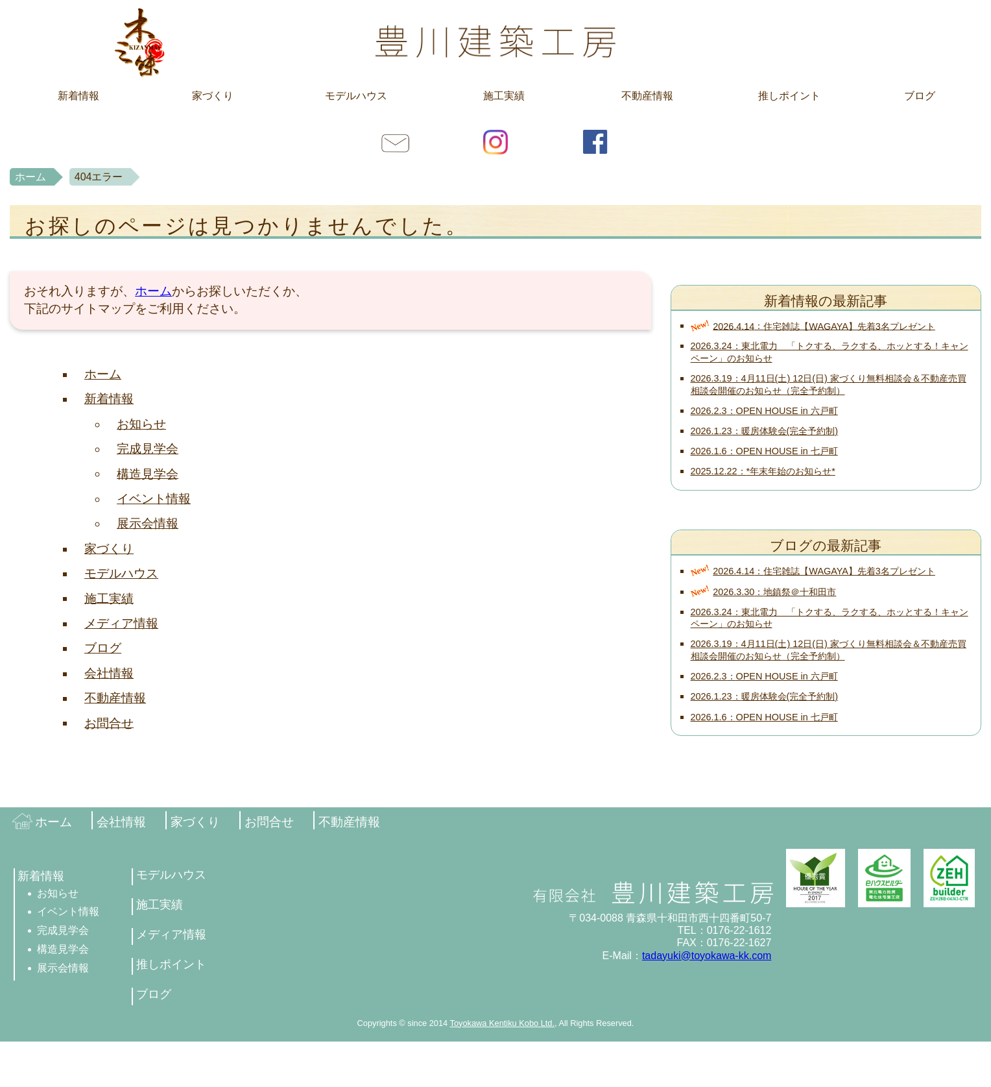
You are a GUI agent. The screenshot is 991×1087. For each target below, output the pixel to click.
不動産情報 (647, 95)
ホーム (30, 176)
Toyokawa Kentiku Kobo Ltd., (503, 1023)
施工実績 (504, 95)
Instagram (495, 141)
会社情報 (109, 673)
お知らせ (141, 424)
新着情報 (78, 95)
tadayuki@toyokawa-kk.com (706, 955)
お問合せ (395, 141)
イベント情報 (154, 499)
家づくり (212, 95)
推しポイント (789, 95)
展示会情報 (147, 523)
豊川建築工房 (495, 41)
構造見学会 (147, 473)
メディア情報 (121, 623)
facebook (595, 141)
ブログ (919, 95)
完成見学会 (147, 449)
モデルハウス (356, 95)
